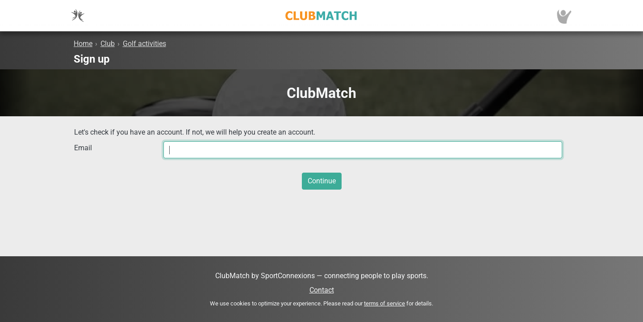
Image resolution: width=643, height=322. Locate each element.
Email (83, 148)
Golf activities (144, 43)
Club (107, 43)
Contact (321, 290)
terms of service (384, 303)
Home (83, 43)
